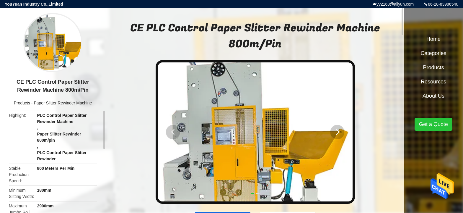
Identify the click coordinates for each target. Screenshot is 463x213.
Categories (433, 53)
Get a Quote (433, 124)
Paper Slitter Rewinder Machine (63, 103)
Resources (433, 82)
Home (433, 39)
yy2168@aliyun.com (395, 4)
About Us (433, 96)
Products (22, 103)
